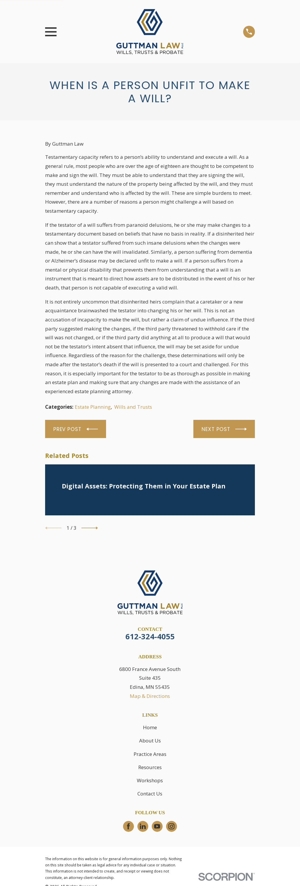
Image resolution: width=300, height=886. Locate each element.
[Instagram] (171, 826)
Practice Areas (150, 754)
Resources (150, 767)
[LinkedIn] (143, 826)
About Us (150, 740)
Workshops (150, 780)
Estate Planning (93, 406)
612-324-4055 (150, 636)
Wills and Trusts (133, 406)
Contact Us (149, 793)
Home (150, 727)
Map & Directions (150, 696)
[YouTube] (157, 826)
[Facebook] (128, 826)
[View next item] (89, 528)
